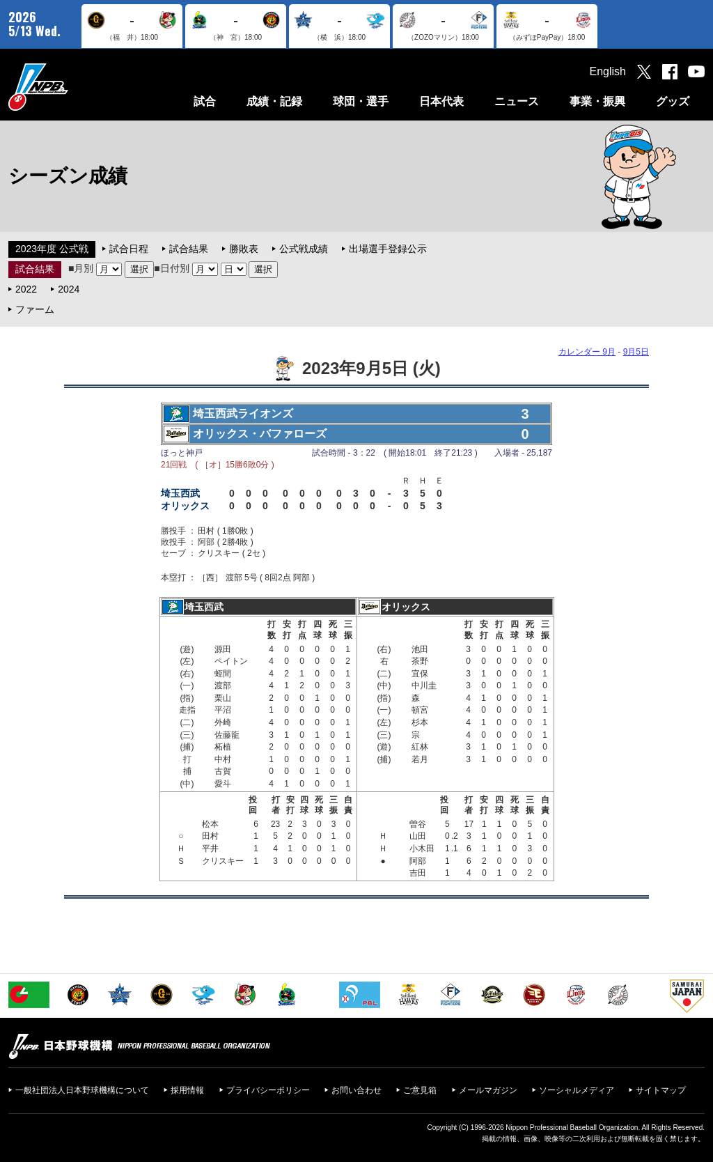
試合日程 (128, 248)
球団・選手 (361, 101)
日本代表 (441, 101)
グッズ (672, 101)
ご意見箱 (420, 1090)
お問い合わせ (356, 1090)
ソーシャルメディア (576, 1090)
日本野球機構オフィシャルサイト (73, 86)
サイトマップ (661, 1090)
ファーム (34, 309)
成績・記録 (274, 101)
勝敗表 (243, 248)
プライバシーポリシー (268, 1090)
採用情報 (187, 1090)
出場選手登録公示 (388, 248)
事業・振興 (597, 101)
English (608, 71)
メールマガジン (488, 1090)
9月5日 (636, 352)
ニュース (516, 101)
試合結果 (188, 248)
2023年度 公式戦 (51, 248)
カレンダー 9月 (587, 352)
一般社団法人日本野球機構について (82, 1090)
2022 (26, 289)
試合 (205, 101)
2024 (68, 289)
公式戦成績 (303, 248)
